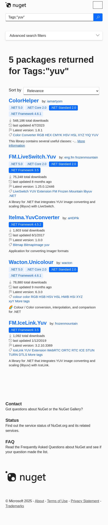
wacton (67, 263)
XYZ (81, 135)
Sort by (15, 90)
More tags (22, 301)
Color (17, 135)
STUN (89, 350)
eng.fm (69, 157)
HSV (66, 135)
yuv (46, 245)
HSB (42, 297)
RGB (40, 135)
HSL (74, 135)
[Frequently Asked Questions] (9, 441)
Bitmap (18, 245)
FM (54, 191)
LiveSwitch (21, 191)
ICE (82, 350)
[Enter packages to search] (49, 17)
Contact (13, 403)
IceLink (18, 350)
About (39, 501)
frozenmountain (86, 157)
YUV (95, 135)
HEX (48, 135)
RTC (74, 350)
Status (12, 420)
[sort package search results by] (61, 91)
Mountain (76, 191)
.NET (12, 196)
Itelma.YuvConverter (34, 217)
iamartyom (55, 101)
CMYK (57, 135)
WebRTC (54, 350)
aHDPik (73, 218)
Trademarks (14, 506)
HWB (65, 297)
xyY (11, 301)
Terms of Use (57, 501)
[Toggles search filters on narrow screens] (98, 35)
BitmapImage (33, 245)
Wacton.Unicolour (31, 262)
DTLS (23, 354)
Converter (29, 135)
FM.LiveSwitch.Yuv (32, 156)
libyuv (88, 191)
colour (17, 297)
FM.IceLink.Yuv (28, 322)
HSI (72, 297)
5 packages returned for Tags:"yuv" (51, 65)
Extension (44, 191)
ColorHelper (24, 100)
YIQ (88, 135)
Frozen (63, 191)
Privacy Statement (85, 501)
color (26, 297)
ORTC (66, 350)
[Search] (98, 17)
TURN (13, 354)
